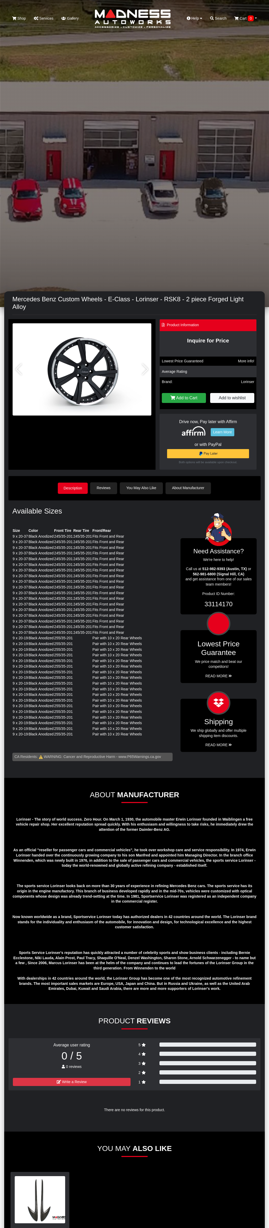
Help (195, 18)
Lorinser (247, 382)
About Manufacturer (189, 488)
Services (44, 18)
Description (73, 488)
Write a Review (72, 1081)
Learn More (222, 432)
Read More (218, 676)
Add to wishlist (232, 398)
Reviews (105, 488)
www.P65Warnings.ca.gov (139, 756)
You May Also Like (142, 488)
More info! (246, 361)
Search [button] (218, 18)
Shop (19, 18)
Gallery (70, 18)
